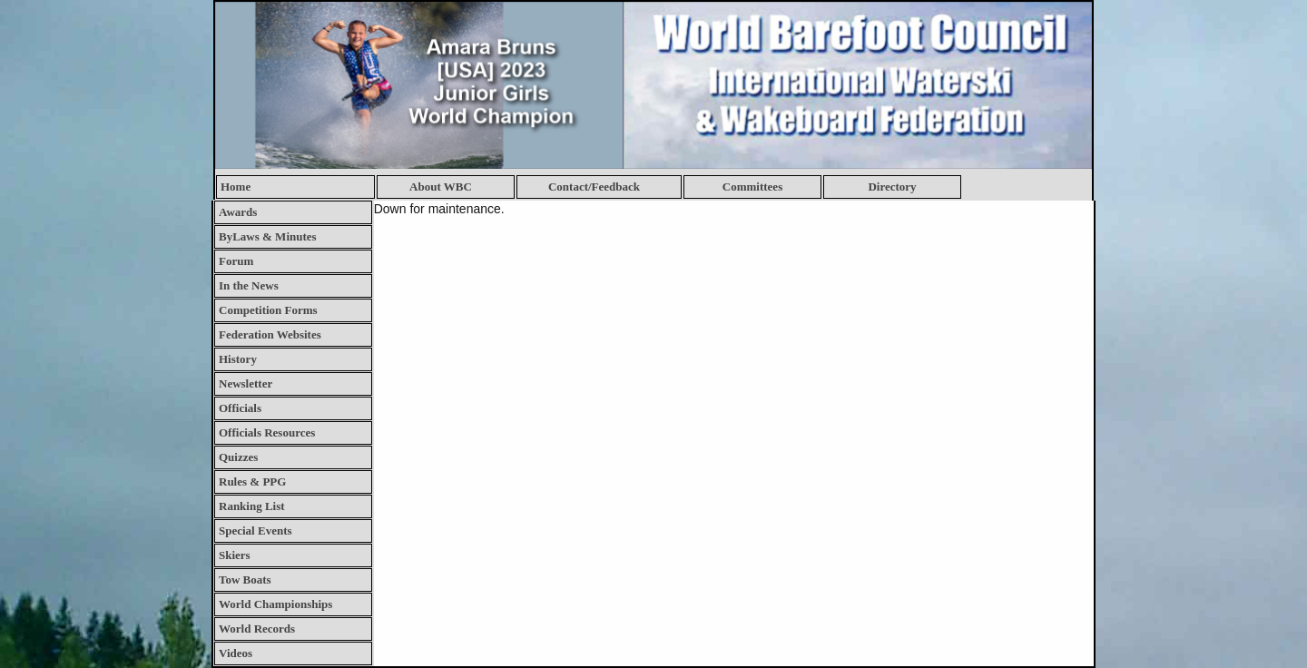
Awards (238, 212)
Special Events (255, 530)
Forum (236, 261)
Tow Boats (245, 579)
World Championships (275, 604)
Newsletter (245, 383)
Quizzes (238, 457)
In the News (249, 285)
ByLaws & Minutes (268, 236)
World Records (257, 628)
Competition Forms (268, 310)
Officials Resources (267, 432)
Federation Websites (270, 334)
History (238, 359)
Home (236, 186)
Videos (235, 653)
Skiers (235, 555)
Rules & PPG (252, 481)
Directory (892, 186)
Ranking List (252, 506)
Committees (752, 186)
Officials (240, 408)
